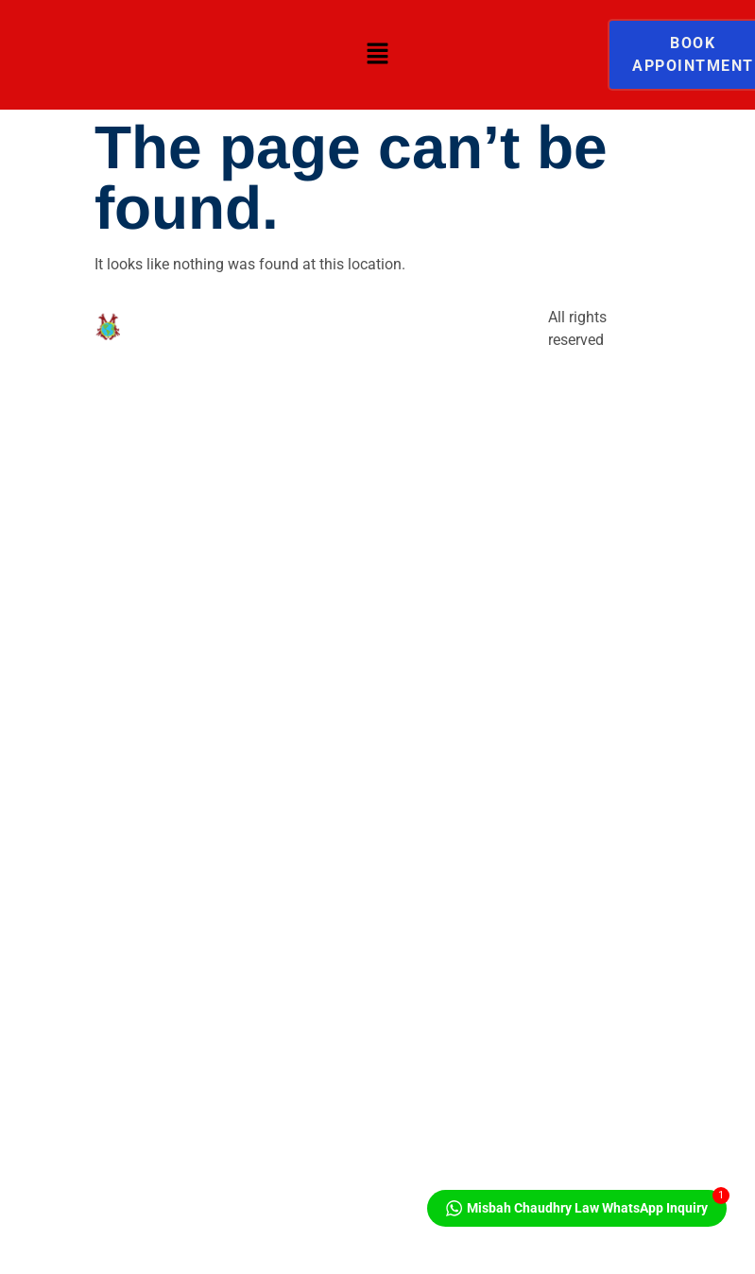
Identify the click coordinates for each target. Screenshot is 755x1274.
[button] (377, 55)
